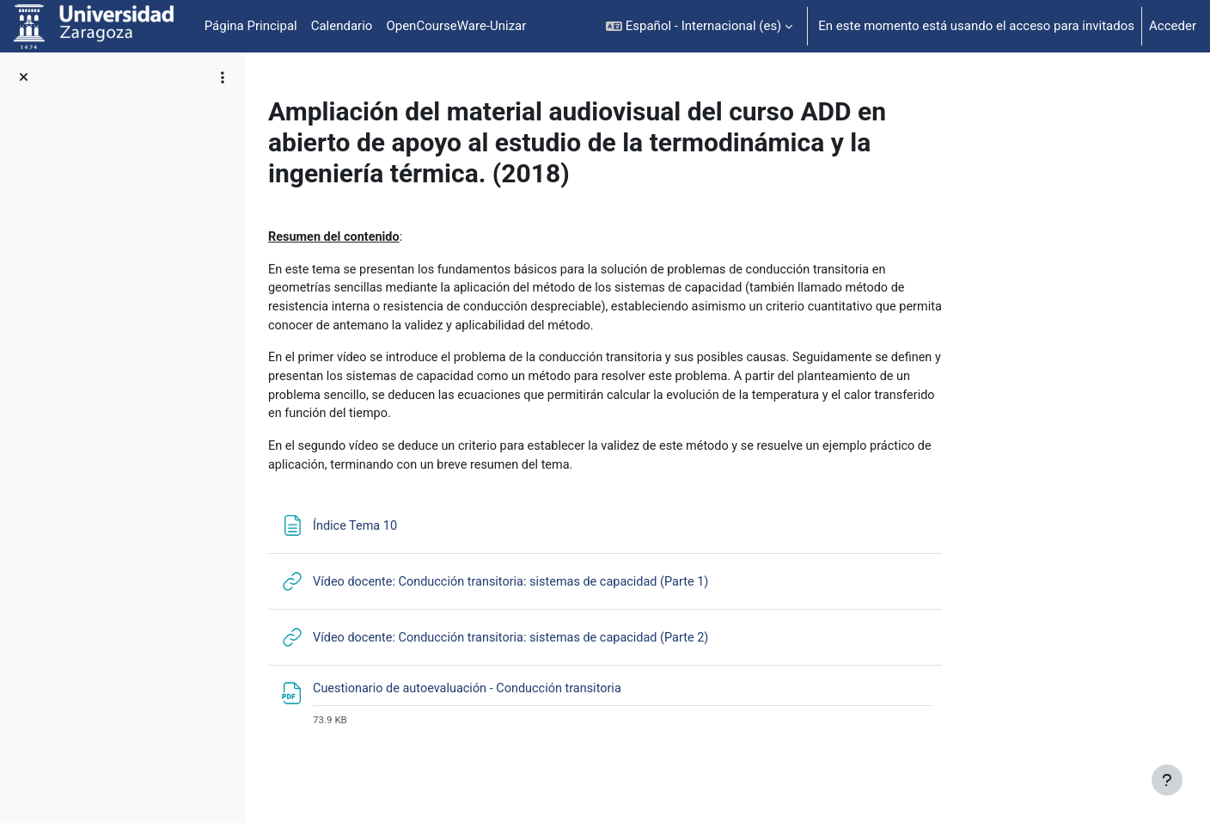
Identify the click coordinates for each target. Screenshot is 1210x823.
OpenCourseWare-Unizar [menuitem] (456, 26)
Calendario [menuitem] (342, 26)
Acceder (1172, 26)
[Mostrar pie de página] (1167, 780)
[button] (699, 26)
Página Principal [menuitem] (251, 26)
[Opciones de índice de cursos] (222, 77)
